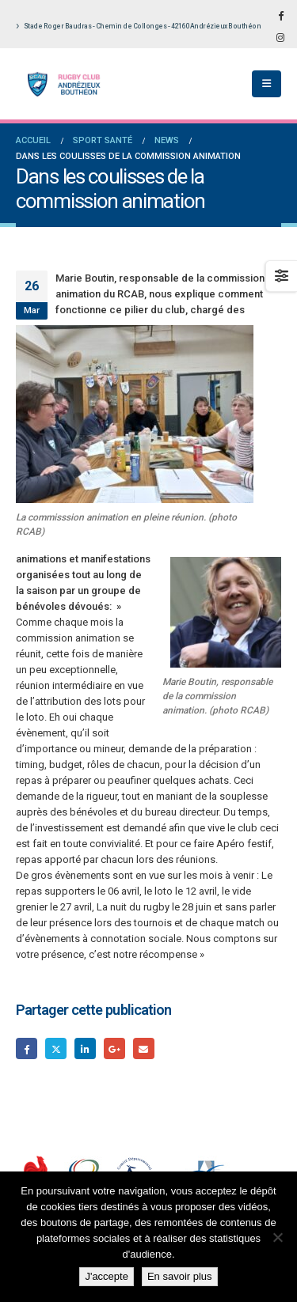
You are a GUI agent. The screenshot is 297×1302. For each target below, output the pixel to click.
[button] (266, 83)
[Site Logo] (59, 84)
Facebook (26, 1048)
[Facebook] (280, 15)
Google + (114, 1048)
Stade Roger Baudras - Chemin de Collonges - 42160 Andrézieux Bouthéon (138, 26)
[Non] (277, 1237)
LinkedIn (85, 1048)
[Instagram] (280, 37)
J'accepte (106, 1276)
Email (143, 1048)
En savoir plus (179, 1276)
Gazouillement (56, 1048)
